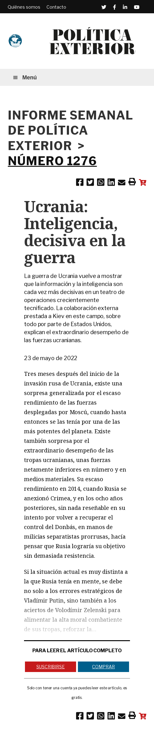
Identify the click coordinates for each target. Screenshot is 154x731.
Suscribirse (50, 666)
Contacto (56, 7)
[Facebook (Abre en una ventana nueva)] (114, 7)
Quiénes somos (24, 7)
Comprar (103, 666)
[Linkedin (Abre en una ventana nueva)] (125, 7)
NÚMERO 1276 (52, 161)
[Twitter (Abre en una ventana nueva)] (103, 7)
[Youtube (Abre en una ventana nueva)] (137, 7)
